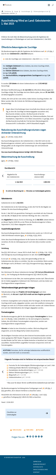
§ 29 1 (13, 160)
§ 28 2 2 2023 (20, 258)
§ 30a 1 (11, 319)
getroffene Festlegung (10, 397)
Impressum (37, 461)
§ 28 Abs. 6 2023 (15, 137)
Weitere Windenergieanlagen (24, 372)
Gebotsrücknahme (19, 377)
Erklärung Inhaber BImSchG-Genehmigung (28, 367)
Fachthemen (8, 11)
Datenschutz (38, 467)
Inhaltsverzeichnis (40, 469)
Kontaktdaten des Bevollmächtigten (26, 370)
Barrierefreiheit (39, 464)
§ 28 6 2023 (34, 235)
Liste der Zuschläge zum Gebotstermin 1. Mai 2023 (26, 59)
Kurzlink (40, 430)
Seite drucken (17, 430)
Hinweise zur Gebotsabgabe (35, 191)
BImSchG (6, 294)
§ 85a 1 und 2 (39, 394)
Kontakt (36, 472)
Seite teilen (29, 430)
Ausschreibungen (25, 11)
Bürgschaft (17, 375)
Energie (16, 11)
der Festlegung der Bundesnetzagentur (20, 274)
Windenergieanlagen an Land (41, 11)
